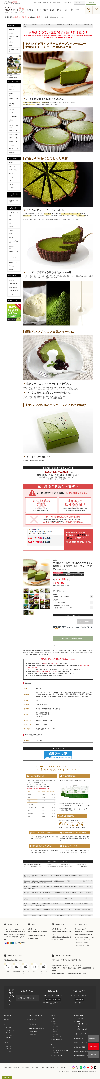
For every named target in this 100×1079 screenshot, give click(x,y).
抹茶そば (60, 10)
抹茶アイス (9, 1038)
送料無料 (11, 33)
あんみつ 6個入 (13, 170)
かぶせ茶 (11, 226)
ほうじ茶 (11, 237)
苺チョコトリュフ (13, 148)
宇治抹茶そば (31, 1024)
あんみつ (8, 1046)
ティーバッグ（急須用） (13, 242)
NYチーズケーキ (13, 116)
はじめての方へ (57, 3)
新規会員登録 (68, 3)
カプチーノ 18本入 (13, 258)
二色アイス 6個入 (13, 131)
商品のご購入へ (93, 1046)
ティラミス (11, 90)
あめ (10, 181)
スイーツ (38, 10)
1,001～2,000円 (13, 283)
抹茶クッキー (12, 152)
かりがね (11, 230)
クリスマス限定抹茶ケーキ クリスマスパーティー (51, 903)
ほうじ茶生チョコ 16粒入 (13, 105)
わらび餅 (11, 173)
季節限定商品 (12, 29)
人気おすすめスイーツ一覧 (46, 875)
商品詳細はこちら (93, 1038)
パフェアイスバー (13, 86)
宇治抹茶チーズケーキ (59, 881)
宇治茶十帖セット (13, 212)
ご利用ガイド (37, 3)
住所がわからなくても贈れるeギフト (77, 9)
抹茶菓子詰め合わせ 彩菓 (13, 201)
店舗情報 (91, 3)
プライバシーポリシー (47, 1067)
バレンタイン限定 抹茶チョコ (39, 898)
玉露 (10, 219)
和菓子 (45, 10)
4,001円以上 (12, 294)
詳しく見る (78, 1003)
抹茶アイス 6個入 (13, 138)
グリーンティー (13, 266)
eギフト (55, 1047)
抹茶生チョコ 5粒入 (13, 99)
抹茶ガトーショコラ (13, 121)
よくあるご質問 (79, 1047)
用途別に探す (78, 1015)
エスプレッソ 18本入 (13, 247)
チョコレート (10, 1033)
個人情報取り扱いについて (83, 1056)
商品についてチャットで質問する (74, 638)
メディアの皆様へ (61, 1067)
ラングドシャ (12, 145)
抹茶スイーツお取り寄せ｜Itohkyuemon (75, 1071)
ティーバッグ (57, 1037)
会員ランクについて (81, 1043)
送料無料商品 (33, 1031)
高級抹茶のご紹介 (58, 1039)
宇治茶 (52, 10)
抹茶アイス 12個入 (13, 141)
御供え (78, 1026)
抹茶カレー (11, 42)
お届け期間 (56, 600)
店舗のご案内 (8, 1067)
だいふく (11, 163)
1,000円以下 (12, 280)
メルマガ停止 (34, 1067)
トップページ (27, 24)
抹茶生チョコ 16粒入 (13, 94)
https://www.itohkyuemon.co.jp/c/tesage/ (75, 805)
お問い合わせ (47, 3)
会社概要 (16, 1067)
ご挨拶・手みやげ (81, 1024)
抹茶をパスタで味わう (13, 37)
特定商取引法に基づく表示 (83, 1051)
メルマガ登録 (25, 1067)
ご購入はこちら (76, 965)
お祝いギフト (80, 1019)
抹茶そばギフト (57, 1055)
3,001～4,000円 (13, 291)
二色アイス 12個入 (13, 134)
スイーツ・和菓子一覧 (37, 909)
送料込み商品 (33, 1034)
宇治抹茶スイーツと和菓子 (38, 24)
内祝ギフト (79, 1021)
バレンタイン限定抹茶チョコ (46, 892)
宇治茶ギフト (57, 1053)
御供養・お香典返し (82, 1029)
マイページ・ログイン (81, 1034)
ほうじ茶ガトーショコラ (13, 126)
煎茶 (10, 216)
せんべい (11, 184)
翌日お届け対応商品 (13, 50)
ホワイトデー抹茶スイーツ (46, 886)
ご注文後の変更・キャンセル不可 (61, 605)
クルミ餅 (11, 177)
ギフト (67, 10)
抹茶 (10, 223)
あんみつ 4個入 (13, 166)
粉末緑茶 (11, 269)
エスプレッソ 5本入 (13, 252)
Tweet (55, 645)
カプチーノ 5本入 (13, 262)
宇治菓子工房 (12, 46)
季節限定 (30, 10)
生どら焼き (11, 188)
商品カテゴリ (35, 875)
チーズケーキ (12, 113)
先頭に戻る (93, 1054)
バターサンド (12, 109)
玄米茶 (10, 234)
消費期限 (55, 594)
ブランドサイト (79, 3)
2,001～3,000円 (13, 287)
